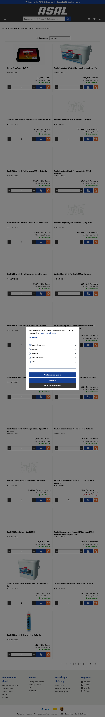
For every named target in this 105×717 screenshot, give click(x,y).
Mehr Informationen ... (48, 333)
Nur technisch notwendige (52, 385)
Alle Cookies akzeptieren (52, 375)
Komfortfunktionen (38, 357)
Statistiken (35, 349)
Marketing (35, 353)
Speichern (52, 381)
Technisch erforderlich (39, 345)
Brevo (33, 362)
